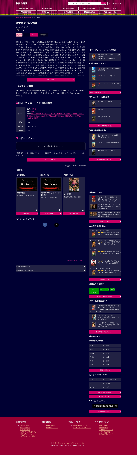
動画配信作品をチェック (104, 159)
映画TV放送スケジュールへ (104, 332)
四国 (107, 361)
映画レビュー (105, 279)
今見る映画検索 (114, 3)
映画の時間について (104, 411)
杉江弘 (31, 116)
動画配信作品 (89, 12)
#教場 (112, 289)
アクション (93, 379)
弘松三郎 (37, 116)
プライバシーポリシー (78, 443)
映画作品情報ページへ (23, 267)
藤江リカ (34, 114)
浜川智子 (78, 116)
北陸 (107, 357)
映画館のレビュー (52, 428)
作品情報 (28, 17)
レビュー (33, 35)
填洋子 (47, 114)
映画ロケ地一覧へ (104, 396)
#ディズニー (93, 293)
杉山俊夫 (44, 116)
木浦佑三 (51, 116)
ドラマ (18, 30)
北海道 (92, 353)
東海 (107, 349)
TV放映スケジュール (106, 430)
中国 (91, 361)
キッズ (108, 383)
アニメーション (111, 379)
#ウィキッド (104, 289)
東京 (91, 345)
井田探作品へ (26, 213)
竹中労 (33, 111)
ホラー (108, 387)
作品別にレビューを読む (28, 436)
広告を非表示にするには (76, 260)
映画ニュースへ (105, 221)
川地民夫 (76, 114)
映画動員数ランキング (80, 425)
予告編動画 (68, 12)
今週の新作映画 (68, 8)
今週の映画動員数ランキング (99, 92)
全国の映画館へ (105, 370)
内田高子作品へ (73, 213)
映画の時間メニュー (26, 8)
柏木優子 (60, 114)
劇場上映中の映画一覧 (105, 126)
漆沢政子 (71, 116)
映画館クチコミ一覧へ (105, 392)
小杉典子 (53, 114)
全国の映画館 (50, 425)
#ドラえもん (93, 289)
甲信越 (92, 357)
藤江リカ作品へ (50, 213)
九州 (91, 364)
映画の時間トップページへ (24, 270)
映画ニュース (47, 12)
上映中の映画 (47, 8)
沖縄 (107, 364)
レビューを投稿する (50, 160)
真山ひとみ (68, 114)
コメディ (93, 387)
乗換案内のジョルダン (61, 443)
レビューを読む (110, 12)
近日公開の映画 (89, 8)
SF (91, 383)
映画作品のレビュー (26, 434)
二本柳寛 (57, 116)
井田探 (33, 109)
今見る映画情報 (104, 432)
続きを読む (50, 80)
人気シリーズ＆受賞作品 (28, 432)
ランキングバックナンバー (82, 428)
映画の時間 (19, 17)
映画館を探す (26, 12)
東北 (107, 353)
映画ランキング (110, 8)
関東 (107, 345)
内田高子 (41, 114)
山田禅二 (64, 116)
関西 (91, 349)
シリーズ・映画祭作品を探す (105, 296)
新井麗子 (35, 118)
